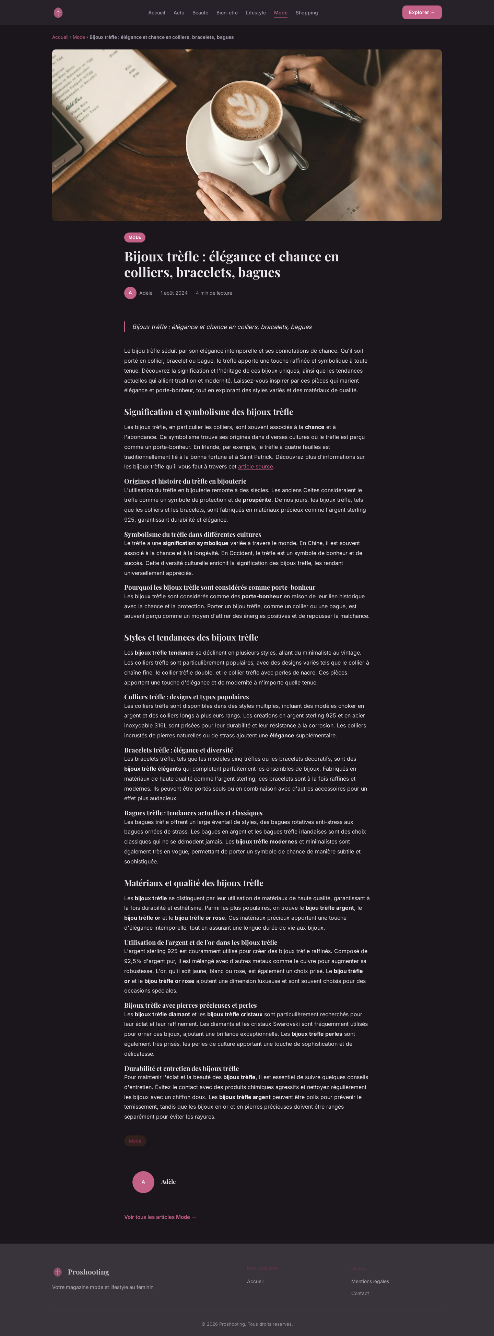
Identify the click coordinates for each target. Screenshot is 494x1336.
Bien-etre (227, 12)
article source (255, 466)
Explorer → (422, 12)
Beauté (200, 12)
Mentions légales (370, 1281)
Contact (360, 1293)
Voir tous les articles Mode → (160, 1217)
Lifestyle (256, 12)
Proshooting (80, 1271)
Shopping (307, 12)
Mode (280, 12)
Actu (179, 12)
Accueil (156, 12)
